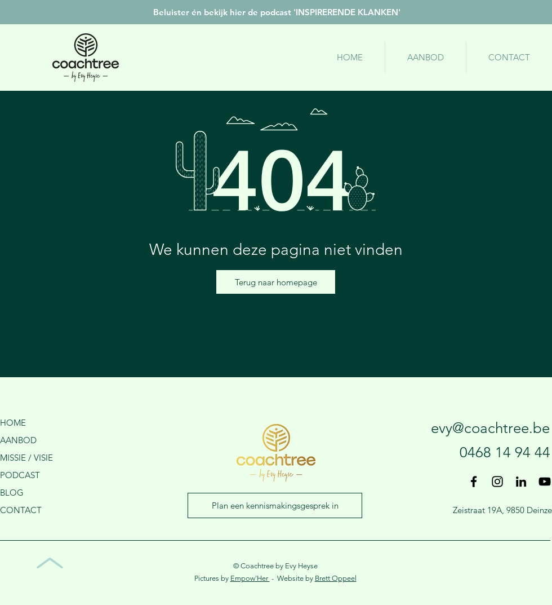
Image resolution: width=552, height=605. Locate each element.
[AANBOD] (36, 440)
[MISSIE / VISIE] (36, 457)
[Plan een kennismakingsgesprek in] (275, 505)
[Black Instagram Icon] (497, 481)
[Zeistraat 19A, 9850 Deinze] (502, 509)
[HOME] (36, 422)
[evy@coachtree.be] (465, 428)
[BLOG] (36, 492)
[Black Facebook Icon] (473, 481)
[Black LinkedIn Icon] (521, 481)
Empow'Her (250, 578)
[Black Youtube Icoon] (544, 481)
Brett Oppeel (336, 578)
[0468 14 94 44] (476, 453)
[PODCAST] (36, 475)
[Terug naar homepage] (275, 282)
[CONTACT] (36, 509)
